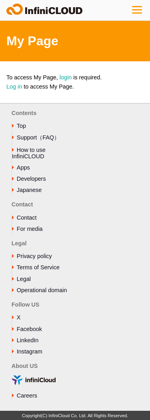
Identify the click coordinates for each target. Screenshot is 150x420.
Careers (27, 395)
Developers (31, 179)
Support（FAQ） (38, 137)
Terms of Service (38, 267)
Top (21, 126)
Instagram (29, 351)
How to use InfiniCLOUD (29, 153)
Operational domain (42, 290)
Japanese (29, 190)
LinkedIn (27, 340)
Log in (14, 86)
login (66, 77)
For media (30, 229)
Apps (23, 167)
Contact (27, 217)
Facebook (29, 329)
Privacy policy (34, 256)
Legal (24, 279)
